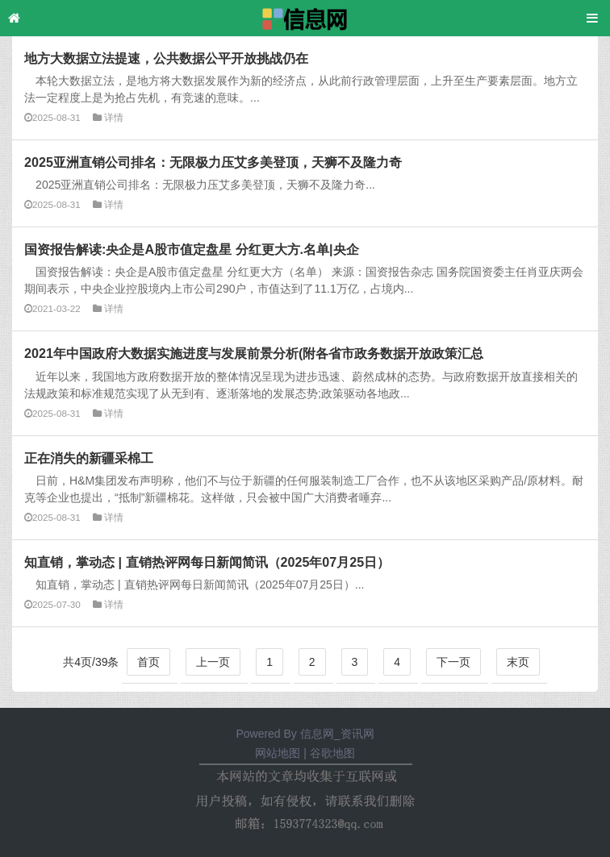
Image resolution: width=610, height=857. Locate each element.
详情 (113, 117)
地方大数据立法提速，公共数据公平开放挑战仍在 (166, 58)
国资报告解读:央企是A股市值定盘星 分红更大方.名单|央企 (191, 249)
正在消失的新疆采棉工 (88, 458)
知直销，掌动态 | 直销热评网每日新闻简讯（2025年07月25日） (207, 562)
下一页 (453, 661)
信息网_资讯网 (337, 733)
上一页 (213, 661)
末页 (518, 661)
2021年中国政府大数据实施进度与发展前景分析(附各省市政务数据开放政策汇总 (253, 353)
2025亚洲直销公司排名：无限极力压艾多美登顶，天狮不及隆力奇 (213, 162)
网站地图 (277, 753)
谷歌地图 (332, 753)
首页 (148, 661)
